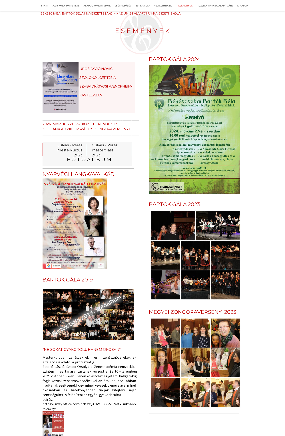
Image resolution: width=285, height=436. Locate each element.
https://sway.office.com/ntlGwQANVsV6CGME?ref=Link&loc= (90, 404)
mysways (50, 409)
